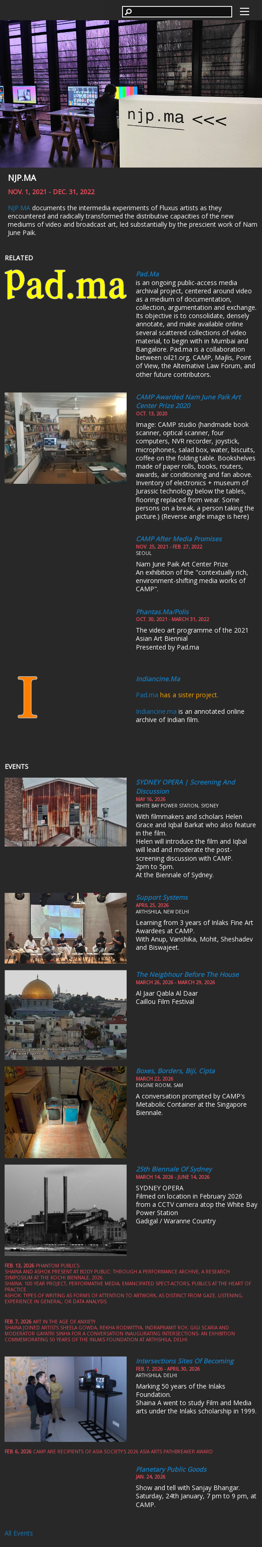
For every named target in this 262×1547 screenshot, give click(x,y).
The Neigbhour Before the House (187, 974)
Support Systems (162, 897)
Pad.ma (147, 273)
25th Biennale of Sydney (174, 1169)
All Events (19, 1533)
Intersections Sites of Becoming (185, 1360)
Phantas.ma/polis (162, 611)
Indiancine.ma (158, 678)
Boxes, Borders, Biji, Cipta (175, 1070)
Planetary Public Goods (171, 1469)
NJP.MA (22, 177)
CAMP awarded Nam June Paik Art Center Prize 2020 (188, 401)
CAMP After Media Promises (179, 538)
